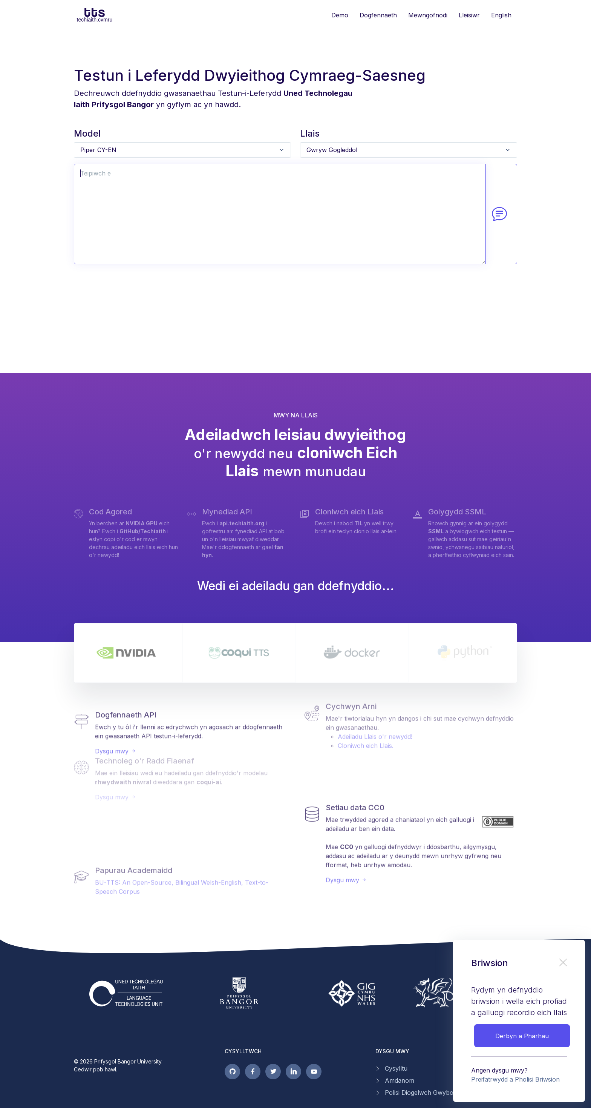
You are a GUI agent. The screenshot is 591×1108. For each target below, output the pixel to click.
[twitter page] (273, 1071)
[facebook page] (252, 1071)
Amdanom (399, 1080)
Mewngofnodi (427, 15)
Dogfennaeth (378, 15)
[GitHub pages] (232, 1071)
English (501, 15)
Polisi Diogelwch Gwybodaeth (427, 1092)
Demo (339, 15)
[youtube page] (314, 1071)
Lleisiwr (469, 15)
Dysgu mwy (115, 724)
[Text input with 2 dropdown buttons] (280, 214)
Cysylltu (396, 1068)
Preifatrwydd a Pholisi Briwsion (515, 1079)
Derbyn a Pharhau (522, 1036)
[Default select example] (182, 150)
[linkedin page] (293, 1071)
